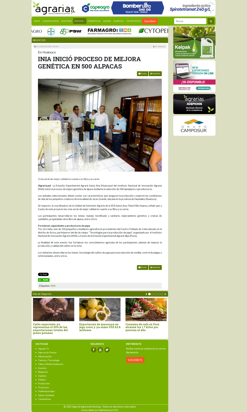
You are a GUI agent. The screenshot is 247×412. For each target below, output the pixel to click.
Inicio (37, 20)
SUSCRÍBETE (135, 360)
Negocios (39, 40)
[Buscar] (190, 21)
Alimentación (45, 356)
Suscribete (150, 21)
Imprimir (155, 73)
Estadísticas (94, 21)
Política (42, 379)
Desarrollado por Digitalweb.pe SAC (99, 410)
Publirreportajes (46, 391)
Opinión (42, 375)
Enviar (142, 73)
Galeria (107, 21)
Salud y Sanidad (46, 395)
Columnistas (44, 399)
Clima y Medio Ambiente (50, 364)
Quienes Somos (51, 21)
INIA (53, 285)
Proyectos (43, 387)
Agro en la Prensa (47, 352)
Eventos (42, 368)
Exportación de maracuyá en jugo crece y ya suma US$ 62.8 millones (100, 327)
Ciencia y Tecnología (48, 360)
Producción (44, 383)
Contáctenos (133, 21)
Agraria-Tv (43, 348)
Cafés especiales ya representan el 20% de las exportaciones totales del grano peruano (50, 328)
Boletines (66, 21)
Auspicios (118, 21)
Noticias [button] (79, 21)
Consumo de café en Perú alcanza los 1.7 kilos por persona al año (142, 327)
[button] (149, 294)
